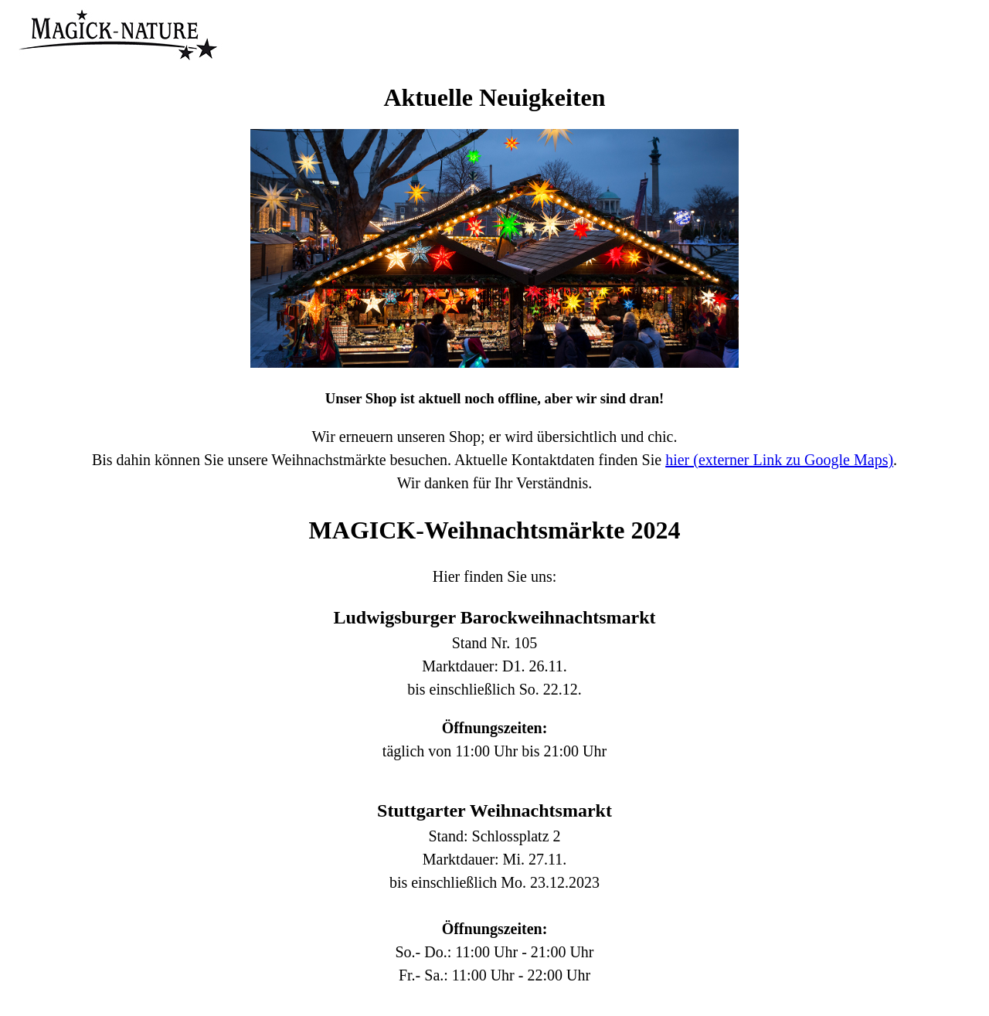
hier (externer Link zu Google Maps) (779, 459)
